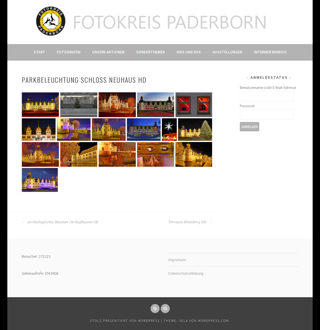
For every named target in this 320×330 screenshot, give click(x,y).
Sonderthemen (150, 51)
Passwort (247, 105)
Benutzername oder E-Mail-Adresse (268, 87)
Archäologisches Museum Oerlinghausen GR (60, 222)
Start (39, 51)
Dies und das (189, 51)
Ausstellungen (227, 51)
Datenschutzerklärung (185, 273)
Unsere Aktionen (108, 51)
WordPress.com (213, 320)
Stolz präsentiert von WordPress (125, 320)
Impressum (177, 259)
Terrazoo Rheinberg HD (190, 222)
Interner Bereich (270, 51)
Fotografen (68, 51)
